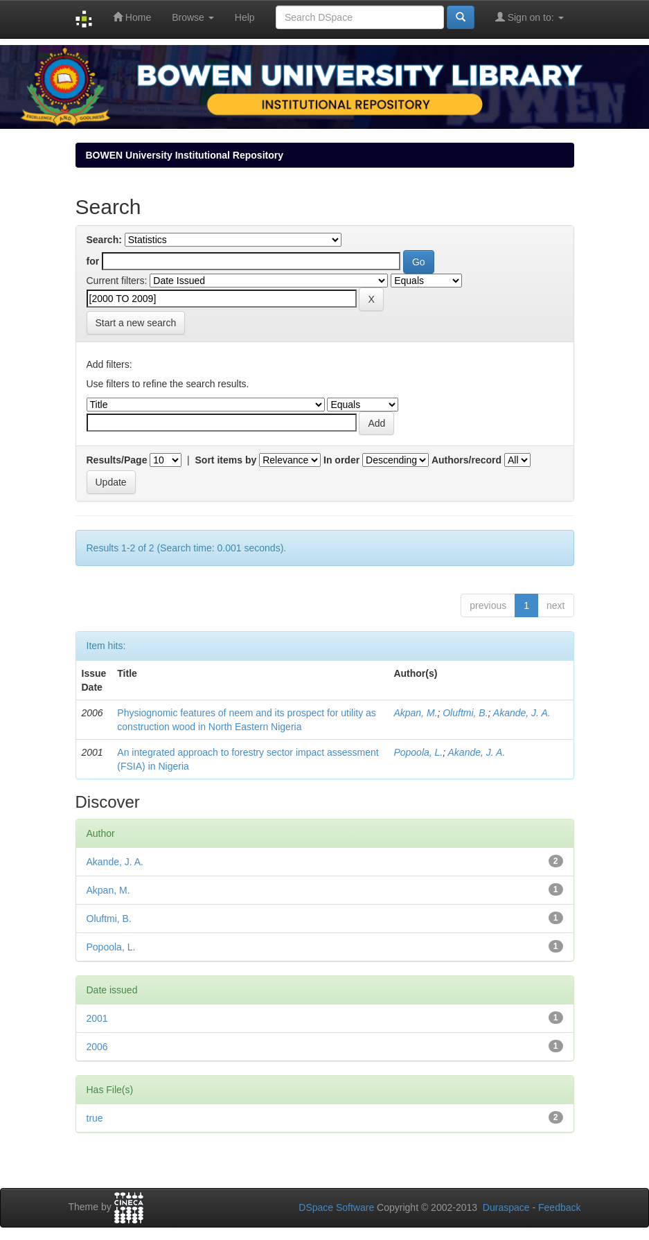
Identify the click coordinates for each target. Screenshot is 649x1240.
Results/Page (117, 460)
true (95, 1118)
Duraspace (506, 1207)
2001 (97, 1018)
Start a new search (136, 322)
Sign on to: (529, 17)
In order (341, 460)
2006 (97, 1046)
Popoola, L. (418, 752)
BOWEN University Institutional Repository (184, 155)
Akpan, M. (415, 712)
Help (245, 17)
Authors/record (466, 460)
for (93, 261)
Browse (193, 17)
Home (132, 17)
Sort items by (226, 460)
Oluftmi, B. (465, 712)
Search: (104, 239)
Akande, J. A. (522, 712)
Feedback (559, 1207)
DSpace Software (336, 1207)
